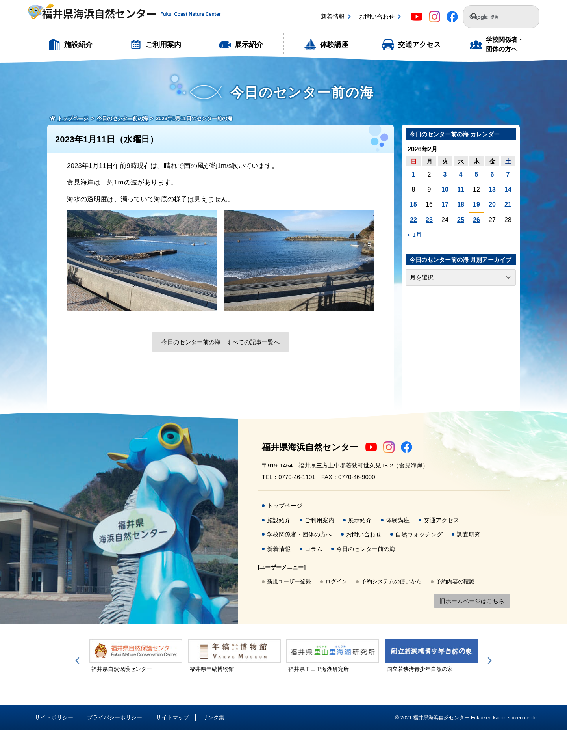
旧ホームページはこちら (471, 601)
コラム (313, 549)
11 (460, 189)
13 (492, 189)
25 (460, 219)
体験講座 (334, 44)
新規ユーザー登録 (289, 581)
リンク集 (213, 717)
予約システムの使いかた (391, 581)
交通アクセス (419, 44)
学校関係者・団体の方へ (505, 44)
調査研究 (468, 534)
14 (507, 189)
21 (507, 204)
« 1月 (415, 234)
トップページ (284, 505)
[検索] (496, 17)
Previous (79, 661)
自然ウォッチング (419, 534)
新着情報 (333, 16)
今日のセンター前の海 (365, 549)
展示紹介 (249, 44)
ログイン (336, 581)
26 (476, 219)
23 (429, 219)
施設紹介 (78, 44)
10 (444, 189)
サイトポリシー (54, 717)
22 (413, 219)
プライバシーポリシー (114, 717)
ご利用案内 (163, 44)
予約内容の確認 (455, 581)
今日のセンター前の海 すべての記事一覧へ (220, 342)
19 (476, 204)
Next (488, 661)
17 (444, 204)
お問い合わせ (377, 16)
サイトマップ (172, 717)
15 (413, 204)
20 (492, 204)
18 (460, 204)
